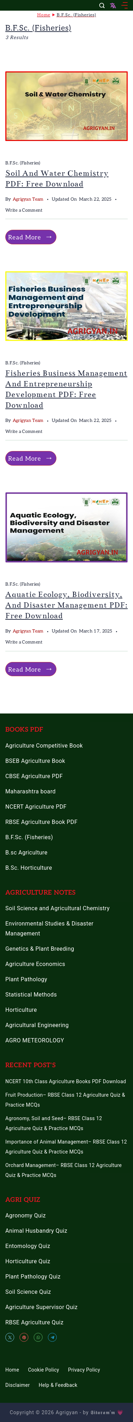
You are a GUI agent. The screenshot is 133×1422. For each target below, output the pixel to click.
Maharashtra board (30, 791)
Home (12, 1370)
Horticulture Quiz (27, 1261)
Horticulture (21, 1009)
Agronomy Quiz (25, 1215)
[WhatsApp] (38, 1337)
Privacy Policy (84, 1370)
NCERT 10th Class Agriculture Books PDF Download (65, 1081)
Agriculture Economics (35, 964)
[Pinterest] (24, 1337)
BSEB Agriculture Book (35, 761)
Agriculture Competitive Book (44, 745)
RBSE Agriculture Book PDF (41, 822)
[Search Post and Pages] (102, 5)
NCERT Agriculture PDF (36, 806)
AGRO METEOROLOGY (34, 1040)
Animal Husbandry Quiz (36, 1230)
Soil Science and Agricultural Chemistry (57, 908)
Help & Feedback (58, 1385)
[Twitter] (9, 1337)
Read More (24, 237)
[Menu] (124, 5)
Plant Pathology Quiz (33, 1276)
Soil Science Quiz (28, 1291)
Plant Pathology (26, 979)
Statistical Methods (31, 994)
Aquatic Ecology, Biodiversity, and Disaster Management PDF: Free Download (66, 605)
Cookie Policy (43, 1370)
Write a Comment (24, 210)
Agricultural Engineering (37, 1025)
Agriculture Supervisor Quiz (41, 1307)
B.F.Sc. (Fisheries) (22, 163)
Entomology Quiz (27, 1246)
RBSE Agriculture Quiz (34, 1322)
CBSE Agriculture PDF (34, 776)
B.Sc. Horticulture (28, 867)
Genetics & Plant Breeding (39, 948)
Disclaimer (17, 1385)
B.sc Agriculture (26, 852)
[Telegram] (52, 1337)
